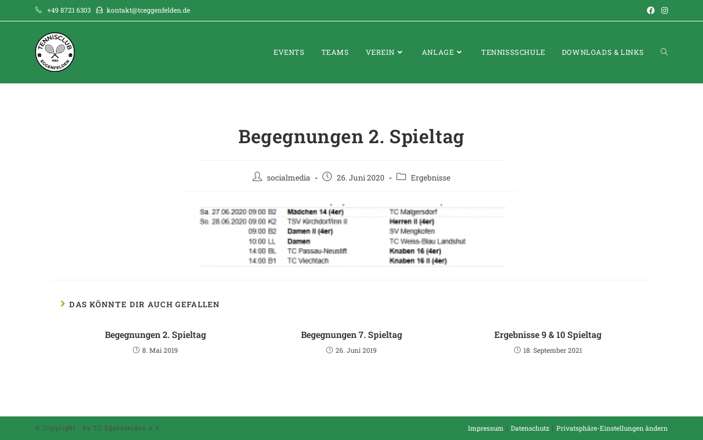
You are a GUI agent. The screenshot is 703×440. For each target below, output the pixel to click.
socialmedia (288, 177)
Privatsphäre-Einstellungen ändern (612, 428)
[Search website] (664, 52)
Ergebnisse (430, 177)
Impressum (486, 428)
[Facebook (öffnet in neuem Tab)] (651, 10)
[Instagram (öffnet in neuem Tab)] (663, 10)
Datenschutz (530, 428)
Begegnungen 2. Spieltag (155, 334)
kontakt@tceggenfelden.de (148, 9)
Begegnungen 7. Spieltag (351, 334)
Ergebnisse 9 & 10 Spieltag (547, 334)
